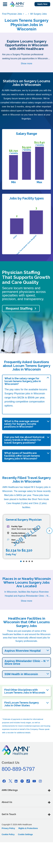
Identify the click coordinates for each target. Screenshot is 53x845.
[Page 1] (21, 561)
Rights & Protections (28, 828)
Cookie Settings (25, 834)
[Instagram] (40, 781)
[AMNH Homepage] (17, 4)
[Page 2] (23, 561)
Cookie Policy (8, 834)
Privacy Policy (8, 828)
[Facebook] (4, 781)
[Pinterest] (22, 781)
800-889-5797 (18, 769)
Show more (26, 63)
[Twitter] (10, 781)
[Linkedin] (16, 781)
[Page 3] (26, 561)
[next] (49, 531)
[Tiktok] (28, 781)
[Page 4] (29, 561)
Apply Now (42, 4)
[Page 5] (32, 561)
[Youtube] (34, 781)
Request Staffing (19, 308)
